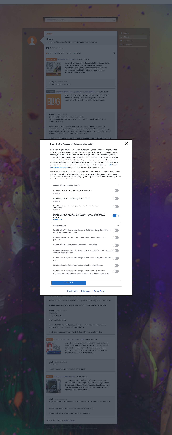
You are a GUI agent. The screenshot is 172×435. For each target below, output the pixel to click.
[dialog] (86, 217)
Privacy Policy (99, 291)
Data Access (86, 291)
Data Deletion (72, 291)
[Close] (127, 144)
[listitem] (86, 185)
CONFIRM (68, 283)
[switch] (116, 190)
